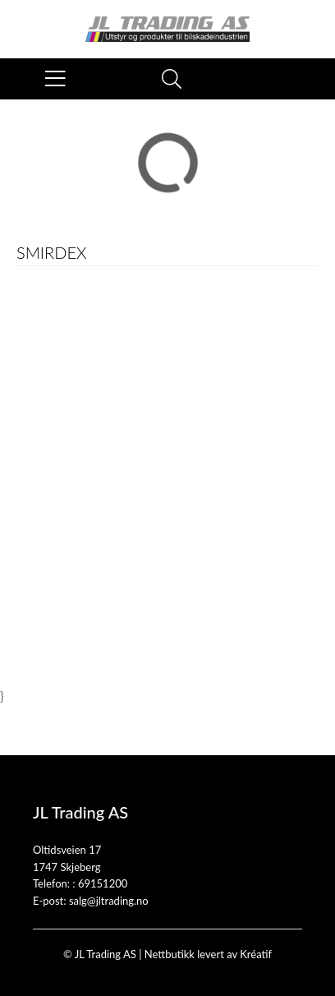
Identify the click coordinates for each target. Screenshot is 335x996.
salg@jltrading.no (109, 900)
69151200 (102, 883)
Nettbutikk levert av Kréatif (208, 954)
